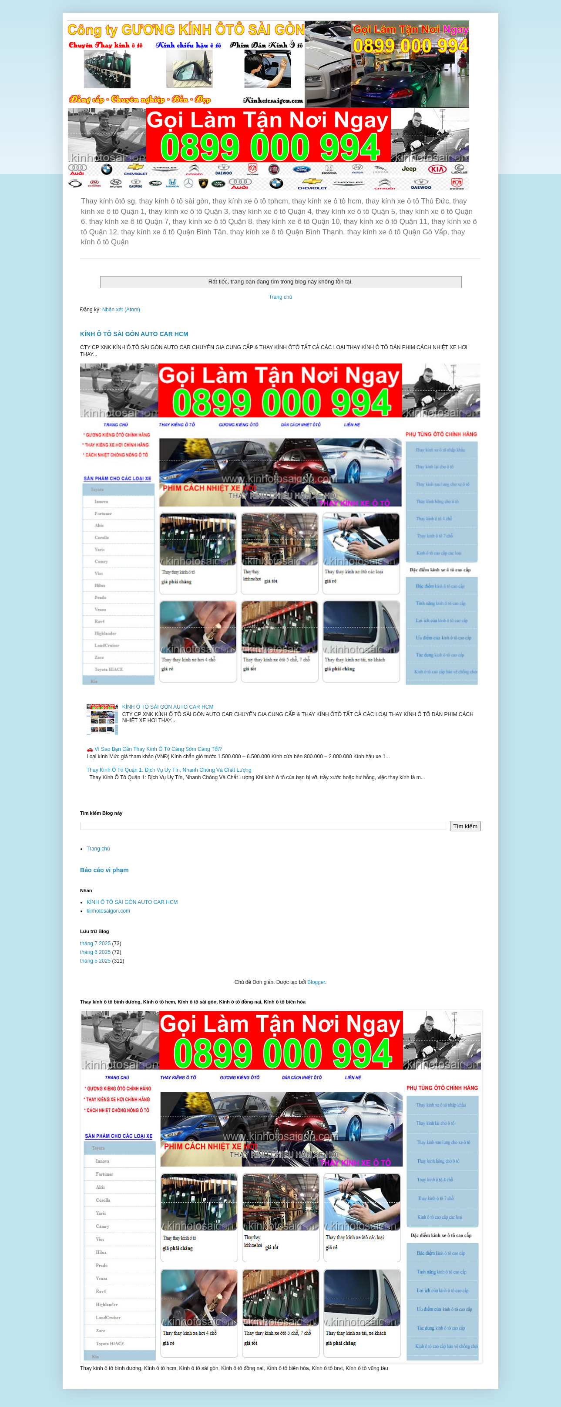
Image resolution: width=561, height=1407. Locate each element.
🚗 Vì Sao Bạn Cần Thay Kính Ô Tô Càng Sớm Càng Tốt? (154, 749)
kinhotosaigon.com (108, 911)
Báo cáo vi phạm (104, 870)
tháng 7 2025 (95, 943)
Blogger (316, 982)
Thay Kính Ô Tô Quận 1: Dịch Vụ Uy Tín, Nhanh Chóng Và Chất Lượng (169, 770)
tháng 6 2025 (95, 952)
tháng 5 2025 (95, 961)
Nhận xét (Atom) (121, 310)
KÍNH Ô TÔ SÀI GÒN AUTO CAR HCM (134, 333)
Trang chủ (280, 297)
